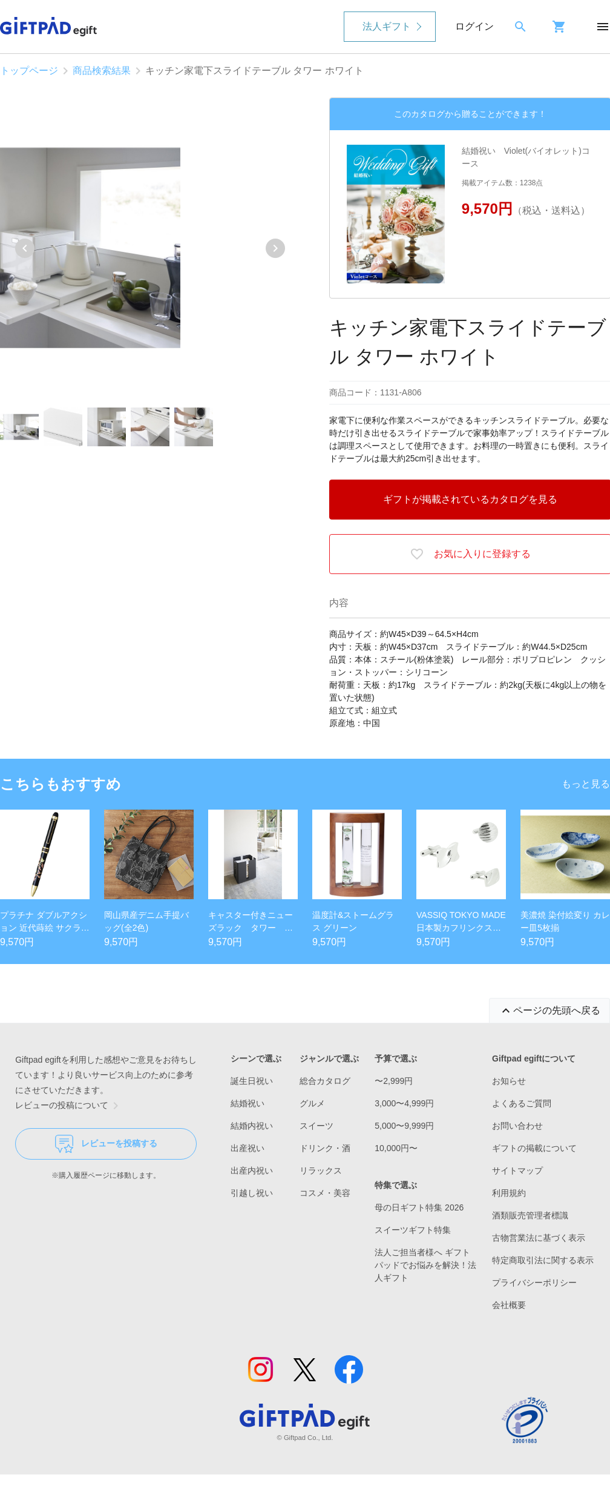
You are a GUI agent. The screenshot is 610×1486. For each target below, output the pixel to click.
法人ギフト (386, 26)
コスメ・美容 (325, 1193)
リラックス (321, 1170)
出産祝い (247, 1148)
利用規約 (509, 1193)
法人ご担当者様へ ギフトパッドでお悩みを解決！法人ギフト (425, 1265)
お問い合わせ (517, 1126)
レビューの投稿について (69, 1105)
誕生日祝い (252, 1081)
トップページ (29, 70)
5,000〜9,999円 (404, 1126)
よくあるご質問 (521, 1103)
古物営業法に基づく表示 (538, 1238)
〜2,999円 (394, 1081)
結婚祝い (247, 1103)
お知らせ (509, 1081)
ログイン (474, 26)
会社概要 (509, 1305)
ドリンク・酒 (325, 1148)
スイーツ (316, 1126)
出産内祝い (252, 1170)
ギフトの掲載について (534, 1148)
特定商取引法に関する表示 (543, 1260)
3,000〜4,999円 (404, 1103)
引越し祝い (252, 1193)
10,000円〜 (396, 1148)
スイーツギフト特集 (413, 1230)
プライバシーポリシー (534, 1282)
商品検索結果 (102, 70)
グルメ (312, 1103)
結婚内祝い (252, 1126)
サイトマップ (517, 1170)
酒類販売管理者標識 (530, 1215)
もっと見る (586, 784)
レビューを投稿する (106, 1144)
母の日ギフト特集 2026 (419, 1207)
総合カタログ (325, 1081)
